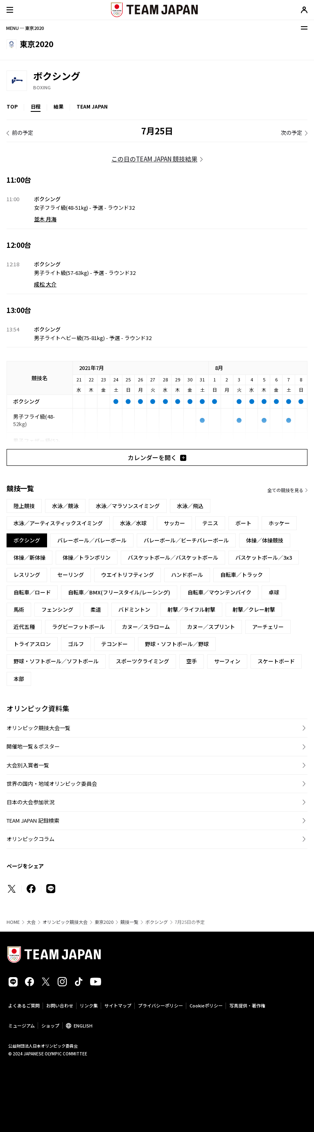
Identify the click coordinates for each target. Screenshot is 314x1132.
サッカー (174, 523)
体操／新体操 (29, 557)
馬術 (19, 609)
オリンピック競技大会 (65, 922)
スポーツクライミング (142, 661)
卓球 (274, 592)
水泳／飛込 (190, 506)
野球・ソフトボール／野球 (177, 644)
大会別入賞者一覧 (28, 765)
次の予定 (291, 132)
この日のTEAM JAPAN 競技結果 (154, 158)
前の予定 (22, 132)
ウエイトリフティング (127, 574)
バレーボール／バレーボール (92, 540)
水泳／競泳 (65, 506)
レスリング (27, 574)
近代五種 (24, 627)
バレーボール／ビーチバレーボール (186, 540)
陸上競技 (24, 506)
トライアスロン (32, 644)
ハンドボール (187, 574)
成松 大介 (45, 284)
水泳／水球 (133, 523)
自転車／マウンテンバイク (219, 592)
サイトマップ (117, 1005)
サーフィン (227, 661)
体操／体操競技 (264, 540)
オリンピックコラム (30, 839)
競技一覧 (129, 922)
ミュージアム (21, 1025)
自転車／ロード (32, 592)
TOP (12, 106)
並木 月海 (45, 219)
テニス (210, 523)
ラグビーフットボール (78, 627)
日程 (36, 106)
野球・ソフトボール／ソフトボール (56, 661)
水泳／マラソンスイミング (128, 506)
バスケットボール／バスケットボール (173, 557)
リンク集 (89, 1005)
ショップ (50, 1025)
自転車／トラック (241, 574)
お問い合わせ (59, 1005)
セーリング (70, 574)
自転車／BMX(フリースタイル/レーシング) (119, 592)
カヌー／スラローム (146, 627)
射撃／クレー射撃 (254, 609)
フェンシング (57, 609)
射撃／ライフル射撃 (191, 609)
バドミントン (134, 609)
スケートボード (276, 661)
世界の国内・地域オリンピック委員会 (52, 783)
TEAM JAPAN (92, 106)
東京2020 (104, 922)
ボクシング (156, 922)
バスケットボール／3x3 (263, 557)
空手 (191, 661)
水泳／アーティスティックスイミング (58, 523)
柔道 (95, 609)
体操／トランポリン (87, 557)
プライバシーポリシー (160, 1005)
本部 (19, 679)
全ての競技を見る (285, 490)
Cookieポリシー (206, 1005)
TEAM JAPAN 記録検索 (33, 820)
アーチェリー (268, 627)
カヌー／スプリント (211, 627)
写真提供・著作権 (247, 1005)
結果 (58, 106)
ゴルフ (76, 644)
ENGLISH (83, 1025)
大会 (31, 922)
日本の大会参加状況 (30, 802)
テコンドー (114, 644)
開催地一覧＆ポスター (33, 746)
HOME (13, 922)
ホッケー (279, 523)
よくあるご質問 (24, 1005)
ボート (243, 523)
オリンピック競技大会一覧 (38, 728)
